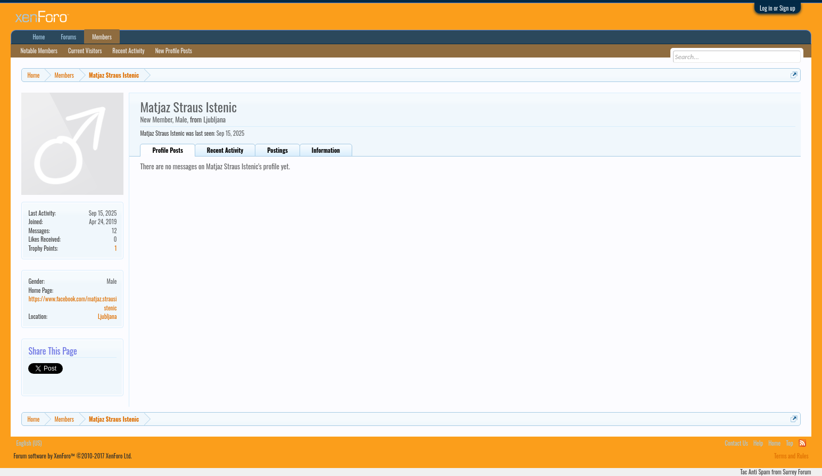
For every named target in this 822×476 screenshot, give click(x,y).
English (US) (28, 443)
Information (326, 150)
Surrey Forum (797, 471)
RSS (802, 443)
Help (758, 443)
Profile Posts (167, 150)
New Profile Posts (173, 50)
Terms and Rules (791, 456)
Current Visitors (85, 50)
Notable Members (38, 50)
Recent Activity (225, 150)
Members (102, 36)
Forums (68, 36)
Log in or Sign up (777, 8)
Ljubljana (107, 316)
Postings (277, 150)
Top (789, 443)
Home (38, 36)
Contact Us (736, 443)
